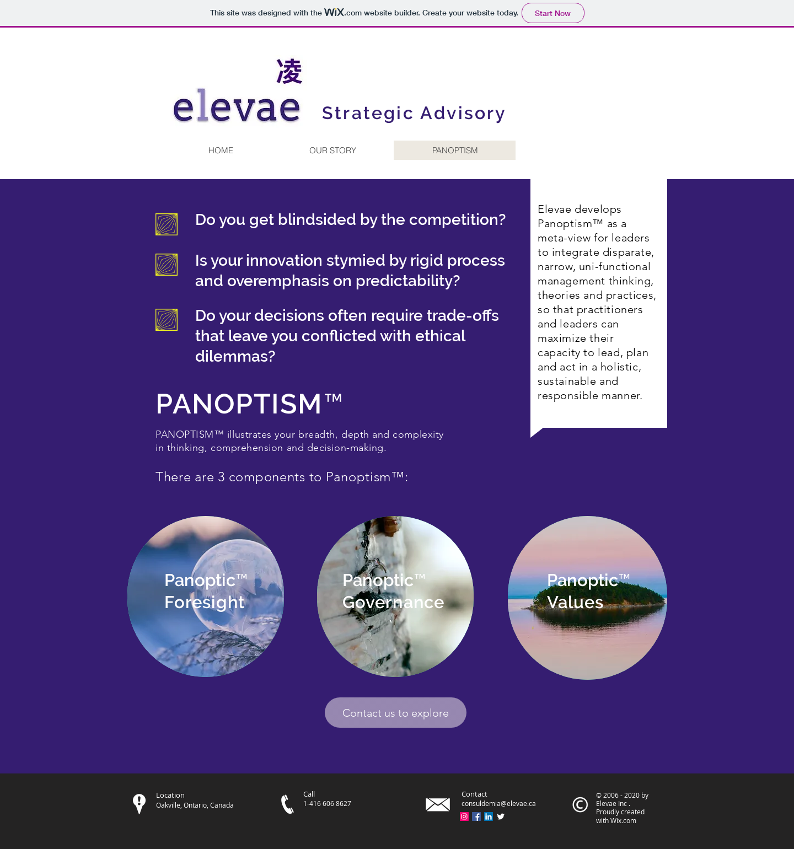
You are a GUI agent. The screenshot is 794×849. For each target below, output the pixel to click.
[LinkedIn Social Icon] (488, 816)
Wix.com (623, 820)
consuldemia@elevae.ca (499, 803)
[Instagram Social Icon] (464, 816)
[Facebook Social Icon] (476, 816)
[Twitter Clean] (500, 816)
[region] (205, 596)
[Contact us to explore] (395, 712)
